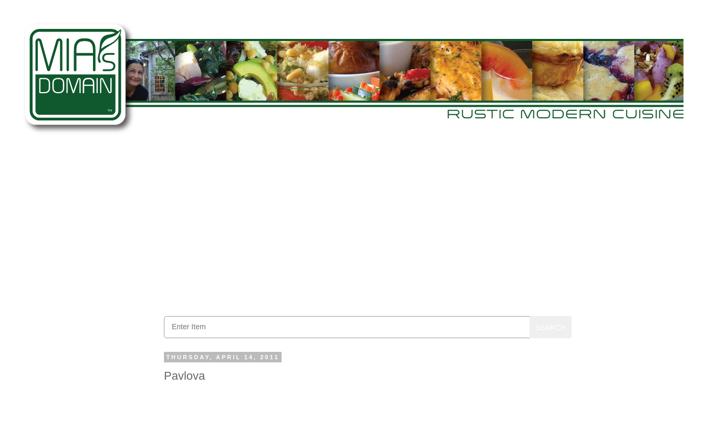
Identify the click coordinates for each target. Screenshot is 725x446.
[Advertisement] (368, 226)
